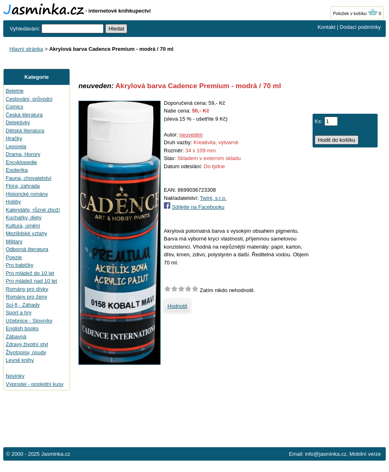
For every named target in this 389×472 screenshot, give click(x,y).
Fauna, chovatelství (29, 178)
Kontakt (326, 27)
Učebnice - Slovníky (29, 321)
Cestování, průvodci (29, 99)
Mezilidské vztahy (26, 233)
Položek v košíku (355, 13)
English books (22, 328)
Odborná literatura (27, 249)
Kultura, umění (23, 226)
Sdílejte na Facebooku (198, 207)
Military (14, 241)
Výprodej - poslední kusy (34, 384)
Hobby (13, 202)
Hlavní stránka (26, 49)
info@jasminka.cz (325, 454)
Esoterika (17, 170)
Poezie (14, 257)
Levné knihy (20, 360)
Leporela (16, 146)
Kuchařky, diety (23, 217)
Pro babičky (19, 265)
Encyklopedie (21, 162)
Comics (14, 107)
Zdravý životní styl (27, 344)
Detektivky (18, 122)
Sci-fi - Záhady (23, 305)
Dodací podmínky (360, 27)
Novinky (15, 376)
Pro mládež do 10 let (30, 273)
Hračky (14, 138)
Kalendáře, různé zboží (33, 210)
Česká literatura (24, 115)
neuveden (190, 135)
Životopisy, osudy (26, 352)
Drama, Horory (23, 154)
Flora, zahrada (23, 186)
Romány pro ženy (26, 297)
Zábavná (16, 336)
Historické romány (27, 194)
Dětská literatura (25, 131)
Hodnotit (177, 306)
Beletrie (15, 91)
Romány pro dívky (27, 289)
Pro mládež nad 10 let (31, 281)
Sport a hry (19, 313)
